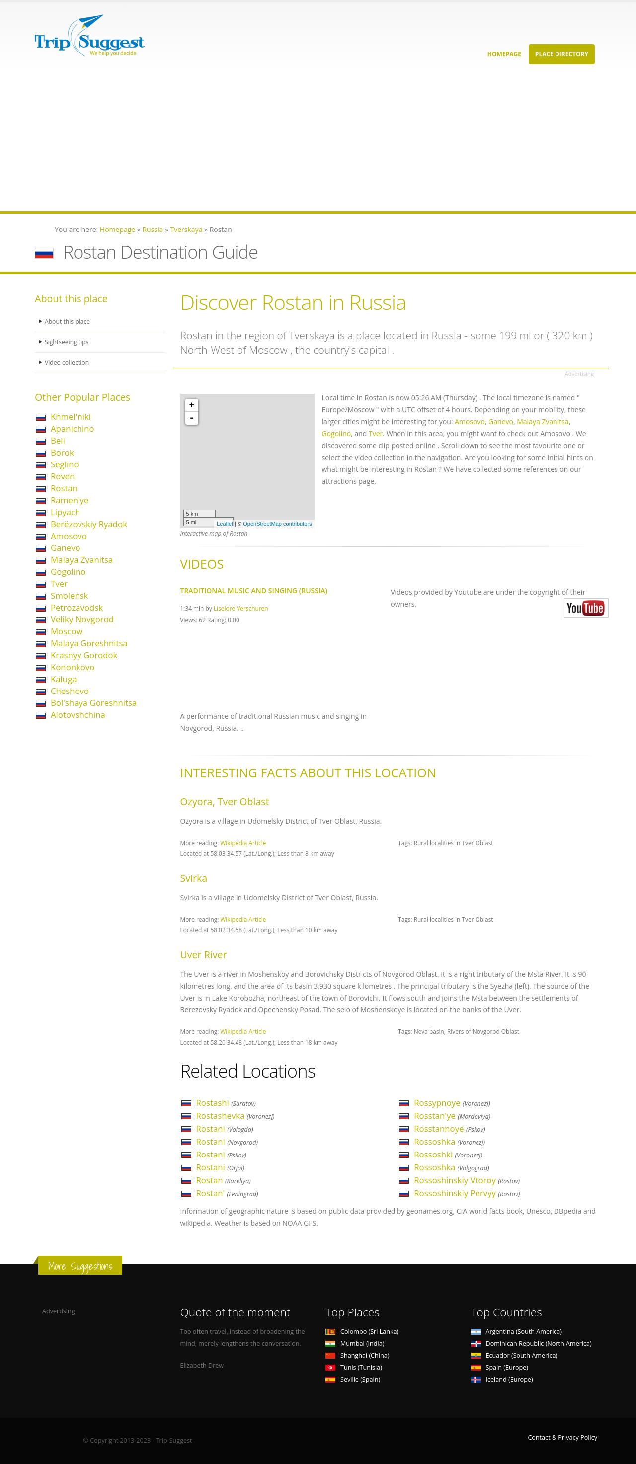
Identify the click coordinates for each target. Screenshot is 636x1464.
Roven (63, 476)
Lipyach (65, 512)
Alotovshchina (78, 714)
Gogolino (68, 571)
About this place (68, 321)
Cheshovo (70, 690)
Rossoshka (449, 1141)
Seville (352, 1379)
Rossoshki (448, 1154)
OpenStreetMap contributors (277, 524)
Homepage (504, 54)
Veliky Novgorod (82, 619)
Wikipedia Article (243, 843)
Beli (58, 440)
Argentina (516, 1331)
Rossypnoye (452, 1102)
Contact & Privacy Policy (562, 1437)
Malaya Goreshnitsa (89, 643)
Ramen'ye (69, 500)
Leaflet (225, 524)
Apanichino (72, 428)
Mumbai (354, 1343)
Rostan (64, 488)
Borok (62, 452)
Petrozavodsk (77, 607)
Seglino (65, 464)
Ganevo (65, 547)
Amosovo (69, 535)
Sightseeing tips (67, 342)
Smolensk (69, 595)
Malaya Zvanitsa (82, 559)
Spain (499, 1367)
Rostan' (227, 1193)
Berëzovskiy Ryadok (89, 524)
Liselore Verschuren (241, 608)
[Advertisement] (298, 141)
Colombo (361, 1331)
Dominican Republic (531, 1343)
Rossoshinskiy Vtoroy (467, 1180)
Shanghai (357, 1355)
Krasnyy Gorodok (84, 655)
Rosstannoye (449, 1128)
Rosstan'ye (452, 1115)
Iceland (502, 1379)
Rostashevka (235, 1115)
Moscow (66, 631)
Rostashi (226, 1102)
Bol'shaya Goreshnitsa (94, 702)
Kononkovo (72, 667)
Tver (59, 583)
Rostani (224, 1128)
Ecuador (514, 1355)
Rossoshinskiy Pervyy (467, 1193)
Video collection (67, 362)
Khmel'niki (71, 416)
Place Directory (561, 54)
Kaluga (64, 679)
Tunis (353, 1367)
